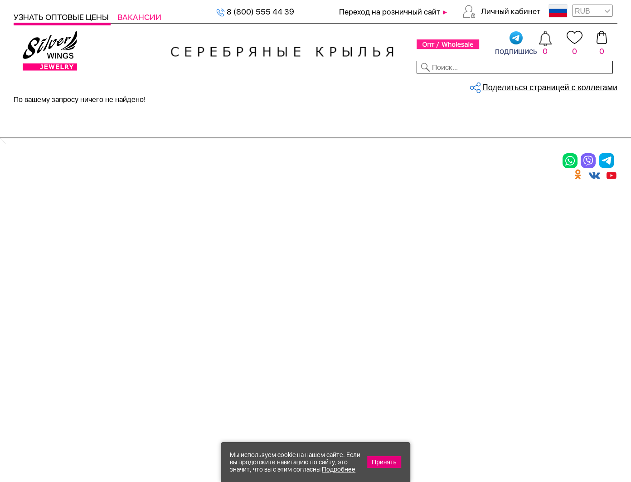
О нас (433, 234)
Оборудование (551, 85)
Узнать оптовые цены (62, 17)
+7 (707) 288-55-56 (567, 448)
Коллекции (258, 85)
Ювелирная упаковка (62, 203)
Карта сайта (448, 309)
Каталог (31, 85)
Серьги (30, 234)
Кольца (30, 218)
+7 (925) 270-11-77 (482, 433)
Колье (128, 218)
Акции (332, 234)
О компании (490, 85)
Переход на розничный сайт (389, 11)
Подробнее (338, 469)
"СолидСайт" (265, 389)
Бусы (127, 266)
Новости (352, 85)
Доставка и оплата (462, 203)
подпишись (516, 43)
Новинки (161, 85)
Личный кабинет (510, 11)
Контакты (440, 85)
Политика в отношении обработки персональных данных (351, 334)
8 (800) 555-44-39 (575, 433)
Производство (351, 203)
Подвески (36, 250)
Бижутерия (207, 85)
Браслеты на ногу (155, 250)
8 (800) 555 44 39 (255, 11)
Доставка (395, 85)
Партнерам (308, 85)
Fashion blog (448, 293)
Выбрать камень (84, 85)
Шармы (31, 266)
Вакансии (139, 17)
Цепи (229, 203)
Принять (384, 462)
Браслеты (137, 203)
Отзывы (601, 85)
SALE (130, 85)
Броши (130, 234)
